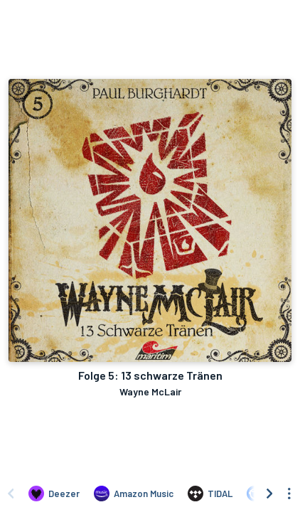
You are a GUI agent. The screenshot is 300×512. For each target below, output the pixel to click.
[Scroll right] (269, 493)
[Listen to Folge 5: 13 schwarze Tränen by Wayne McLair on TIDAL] (210, 493)
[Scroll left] (10, 493)
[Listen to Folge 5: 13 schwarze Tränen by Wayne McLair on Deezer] (54, 493)
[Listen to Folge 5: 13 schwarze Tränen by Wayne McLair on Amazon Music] (133, 493)
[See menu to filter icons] (289, 493)
